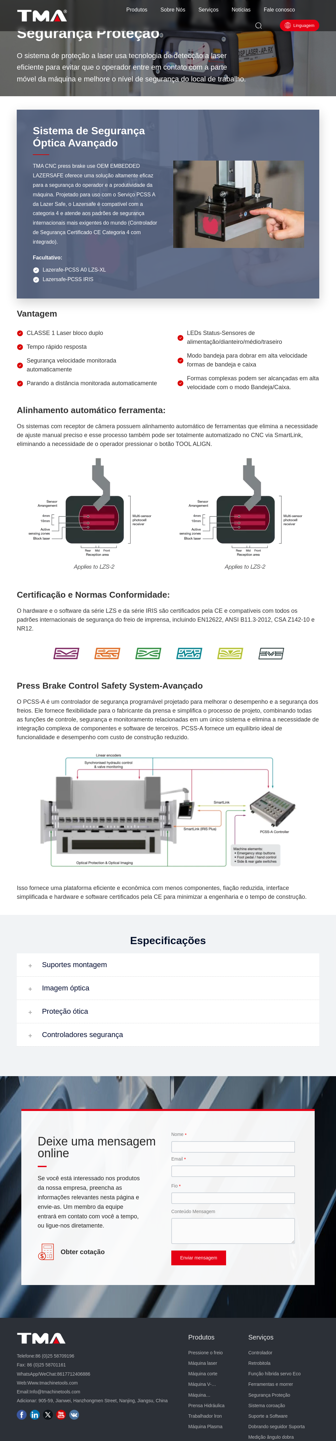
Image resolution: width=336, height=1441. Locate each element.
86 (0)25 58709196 (54, 1356)
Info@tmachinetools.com (55, 1391)
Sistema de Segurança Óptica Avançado (89, 137)
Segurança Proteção (88, 33)
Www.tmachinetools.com (53, 1383)
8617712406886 (73, 1374)
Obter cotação (83, 1251)
